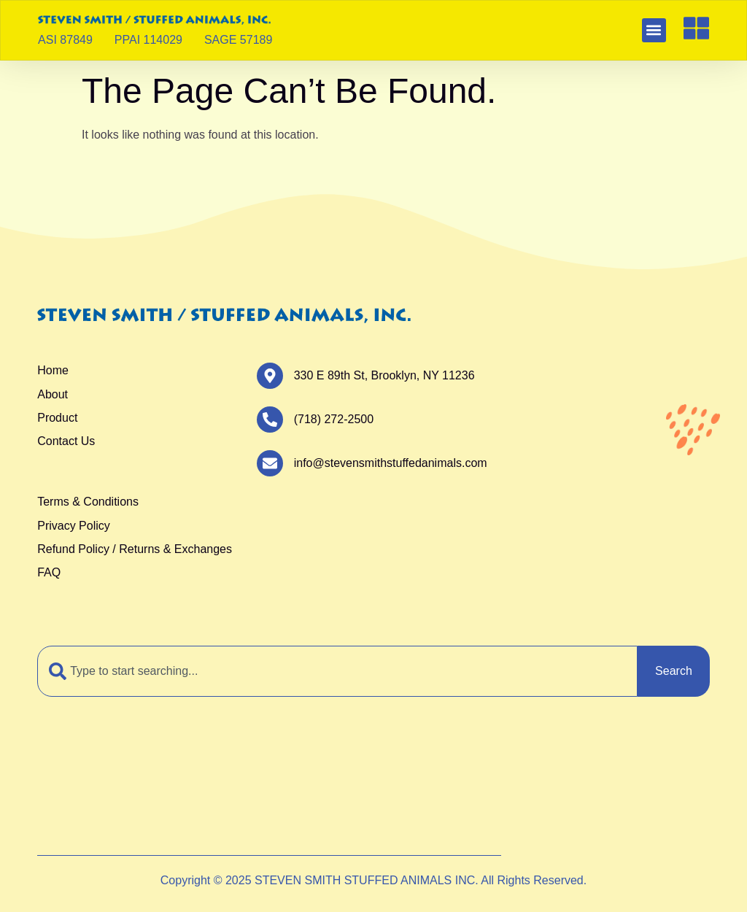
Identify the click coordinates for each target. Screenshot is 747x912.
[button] (654, 30)
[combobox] (337, 671)
